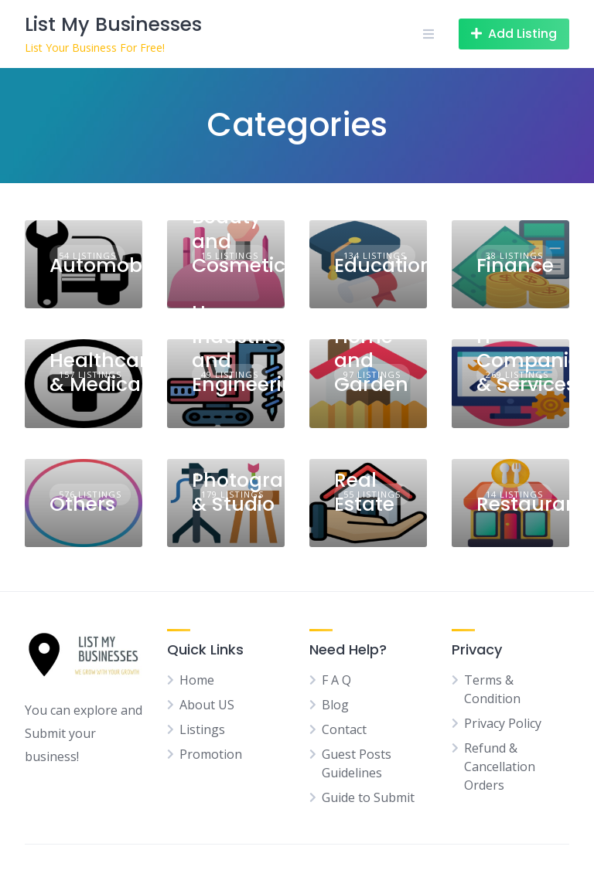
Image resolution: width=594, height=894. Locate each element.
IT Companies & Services (533, 361)
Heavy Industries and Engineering (250, 349)
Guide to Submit (368, 797)
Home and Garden (371, 361)
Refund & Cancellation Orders (499, 766)
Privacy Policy (502, 723)
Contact (344, 729)
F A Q (336, 679)
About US (206, 704)
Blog (335, 704)
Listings (202, 729)
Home (196, 679)
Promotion (210, 754)
